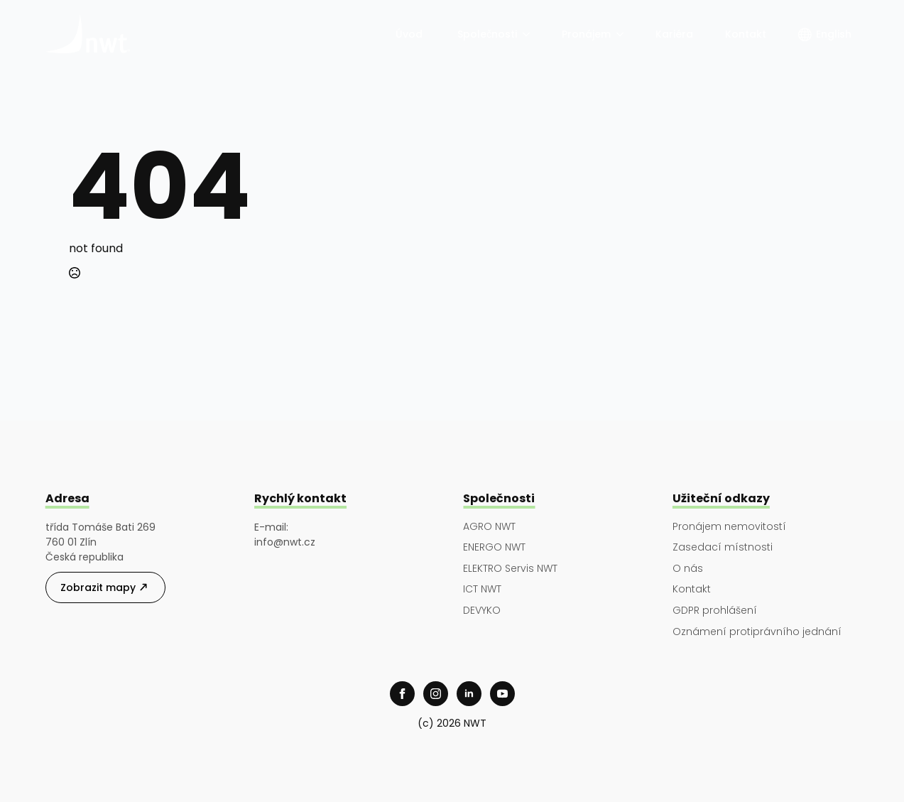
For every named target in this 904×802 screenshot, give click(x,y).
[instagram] (435, 693)
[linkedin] (469, 693)
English (833, 34)
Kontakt (745, 34)
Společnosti (487, 34)
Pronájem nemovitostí (729, 526)
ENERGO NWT (494, 547)
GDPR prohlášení (714, 610)
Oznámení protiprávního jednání (757, 632)
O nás (687, 568)
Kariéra (674, 34)
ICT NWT (482, 589)
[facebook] (402, 693)
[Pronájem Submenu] (621, 34)
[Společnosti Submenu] (527, 34)
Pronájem (586, 34)
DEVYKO (482, 610)
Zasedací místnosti (722, 547)
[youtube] (502, 693)
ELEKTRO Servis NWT (510, 568)
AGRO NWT (489, 526)
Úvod (410, 34)
